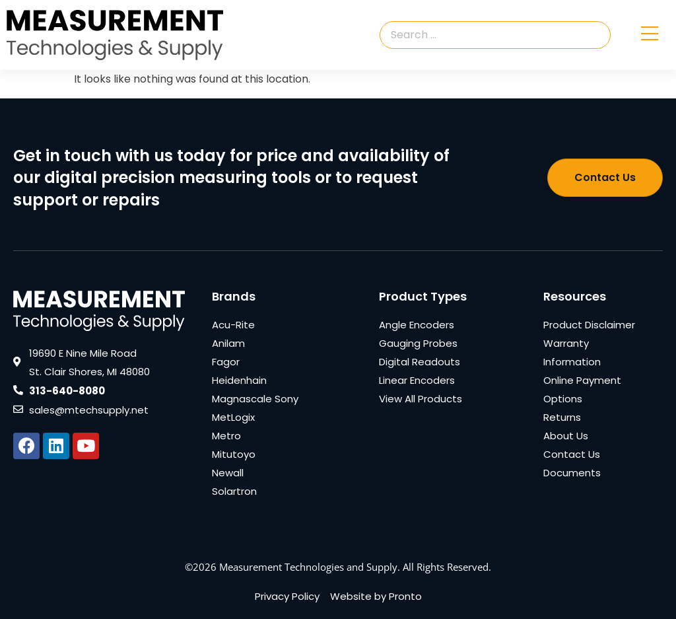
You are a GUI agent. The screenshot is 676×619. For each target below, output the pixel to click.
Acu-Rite (233, 325)
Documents (572, 473)
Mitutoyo (233, 454)
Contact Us (571, 454)
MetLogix (233, 417)
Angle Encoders (416, 325)
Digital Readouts (419, 362)
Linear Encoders (417, 380)
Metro (226, 436)
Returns (562, 417)
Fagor (226, 362)
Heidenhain (239, 380)
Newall (228, 473)
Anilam (228, 343)
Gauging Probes (418, 343)
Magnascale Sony (255, 399)
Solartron (234, 491)
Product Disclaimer (589, 325)
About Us (565, 436)
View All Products (420, 399)
